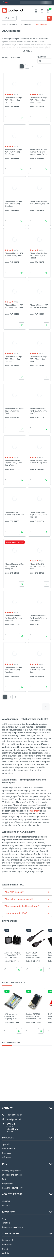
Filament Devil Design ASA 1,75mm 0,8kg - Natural (38, 255)
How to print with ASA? (15, 913)
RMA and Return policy (12, 1188)
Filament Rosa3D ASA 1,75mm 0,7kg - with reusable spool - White (38, 152)
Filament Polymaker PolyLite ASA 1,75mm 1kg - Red (38, 514)
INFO (4, 1163)
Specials (6, 1144)
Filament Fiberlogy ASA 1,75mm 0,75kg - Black (14, 254)
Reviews (6, 1205)
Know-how (8, 1211)
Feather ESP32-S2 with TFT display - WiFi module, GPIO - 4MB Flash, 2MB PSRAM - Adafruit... (34, 1016)
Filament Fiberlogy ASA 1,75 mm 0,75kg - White (14, 306)
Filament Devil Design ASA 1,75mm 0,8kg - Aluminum (13, 359)
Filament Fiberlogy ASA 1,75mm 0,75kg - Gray (39, 306)
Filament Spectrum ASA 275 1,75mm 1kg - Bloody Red (14, 566)
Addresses (7, 1244)
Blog (4, 1218)
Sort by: (5, 57)
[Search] (36, 18)
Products (8, 1137)
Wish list (6, 1253)
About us (6, 1201)
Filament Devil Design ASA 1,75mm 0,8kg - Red (39, 202)
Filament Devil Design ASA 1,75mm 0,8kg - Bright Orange (38, 100)
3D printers (35, 811)
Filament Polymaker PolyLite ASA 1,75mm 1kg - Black (13, 618)
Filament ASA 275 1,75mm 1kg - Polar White (37, 566)
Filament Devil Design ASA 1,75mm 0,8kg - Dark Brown (13, 152)
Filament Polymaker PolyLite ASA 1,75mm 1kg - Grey (38, 411)
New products (8, 1149)
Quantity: (41, 57)
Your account (10, 1233)
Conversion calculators (12, 1227)
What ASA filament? (13, 892)
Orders (5, 1249)
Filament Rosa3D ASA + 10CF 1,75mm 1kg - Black (14, 411)
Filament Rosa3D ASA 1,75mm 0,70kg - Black (38, 461)
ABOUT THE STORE (12, 1194)
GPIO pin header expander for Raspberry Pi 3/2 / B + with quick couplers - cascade (12, 1016)
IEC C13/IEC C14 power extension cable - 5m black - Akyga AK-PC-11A (33, 955)
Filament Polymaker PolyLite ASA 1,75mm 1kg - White (13, 462)
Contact (7, 1108)
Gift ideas (6, 1157)
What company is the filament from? (21, 906)
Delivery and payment (11, 1170)
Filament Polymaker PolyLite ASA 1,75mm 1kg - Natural (38, 618)
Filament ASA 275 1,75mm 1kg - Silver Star (14, 513)
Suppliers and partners (12, 1175)
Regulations (7, 1183)
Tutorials (6, 1223)
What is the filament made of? (18, 899)
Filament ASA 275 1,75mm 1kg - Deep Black (37, 669)
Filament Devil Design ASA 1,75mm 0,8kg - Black (38, 359)
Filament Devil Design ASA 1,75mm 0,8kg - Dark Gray (13, 100)
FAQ (4, 1179)
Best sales (6, 1153)
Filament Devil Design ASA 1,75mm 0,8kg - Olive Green (13, 203)
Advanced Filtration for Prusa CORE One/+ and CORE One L (13, 955)
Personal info (8, 1240)
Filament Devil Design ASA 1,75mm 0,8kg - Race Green (13, 669)
